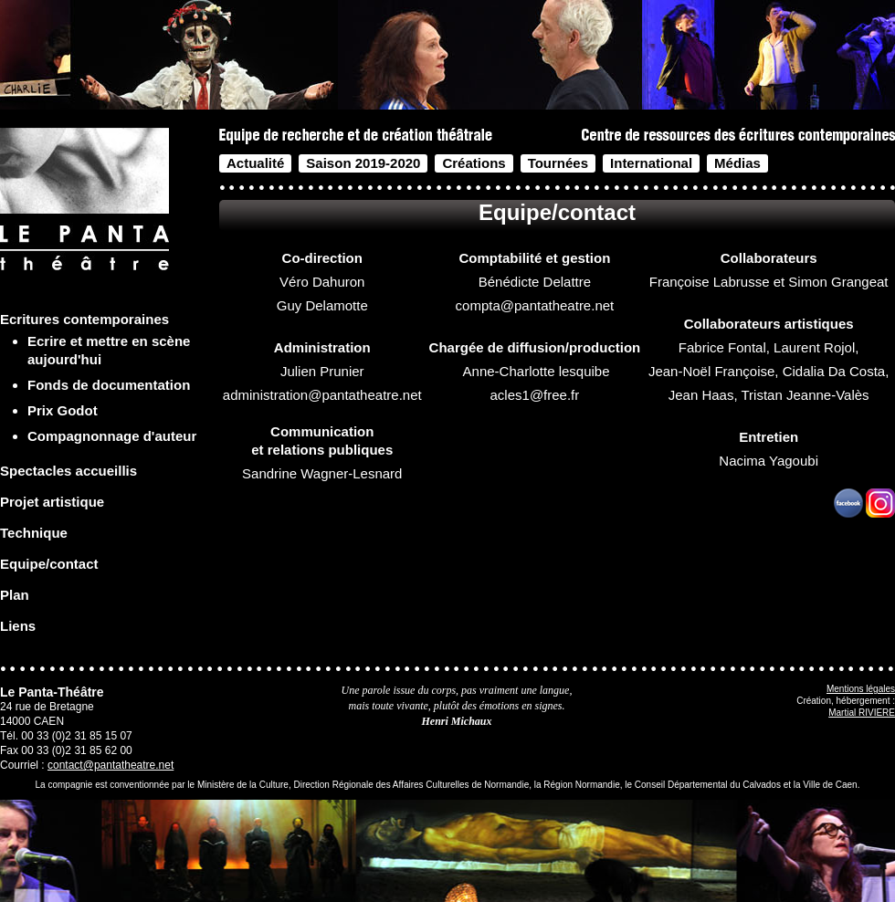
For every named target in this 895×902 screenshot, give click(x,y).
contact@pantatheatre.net (110, 765)
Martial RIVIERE (861, 713)
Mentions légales (861, 689)
